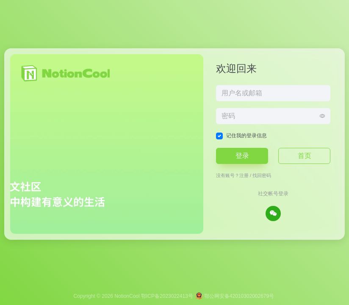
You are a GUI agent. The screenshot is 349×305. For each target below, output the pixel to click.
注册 (244, 175)
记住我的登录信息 (246, 136)
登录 (242, 155)
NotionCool (126, 296)
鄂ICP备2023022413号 (167, 296)
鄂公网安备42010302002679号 (235, 296)
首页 (304, 155)
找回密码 (261, 175)
